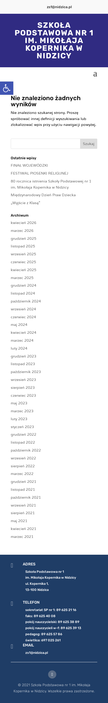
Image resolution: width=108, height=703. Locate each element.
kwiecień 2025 (23, 270)
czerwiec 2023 (23, 395)
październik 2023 (26, 371)
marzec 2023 (22, 411)
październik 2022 (26, 450)
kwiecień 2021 (23, 528)
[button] (6, 88)
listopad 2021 (23, 489)
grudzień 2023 (23, 356)
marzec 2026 (22, 230)
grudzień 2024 (23, 285)
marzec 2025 (22, 277)
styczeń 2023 (22, 427)
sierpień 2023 (23, 387)
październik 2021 (26, 497)
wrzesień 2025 (23, 254)
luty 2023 (19, 419)
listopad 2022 (23, 442)
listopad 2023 (23, 364)
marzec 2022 (22, 473)
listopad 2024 (23, 293)
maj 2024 (19, 324)
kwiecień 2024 (23, 332)
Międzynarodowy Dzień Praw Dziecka (43, 195)
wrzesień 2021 (23, 505)
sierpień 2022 (23, 466)
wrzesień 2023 (23, 379)
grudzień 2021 (23, 481)
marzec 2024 (22, 340)
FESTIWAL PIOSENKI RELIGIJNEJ (39, 173)
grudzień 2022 (23, 434)
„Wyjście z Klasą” (25, 203)
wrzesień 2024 (23, 309)
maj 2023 (19, 403)
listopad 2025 (23, 246)
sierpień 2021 (23, 513)
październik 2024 (26, 301)
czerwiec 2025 (23, 262)
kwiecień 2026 (23, 222)
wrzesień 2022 (23, 458)
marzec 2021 (22, 536)
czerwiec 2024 (23, 317)
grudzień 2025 (23, 238)
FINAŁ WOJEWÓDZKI (29, 165)
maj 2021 (19, 521)
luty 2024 (19, 348)
